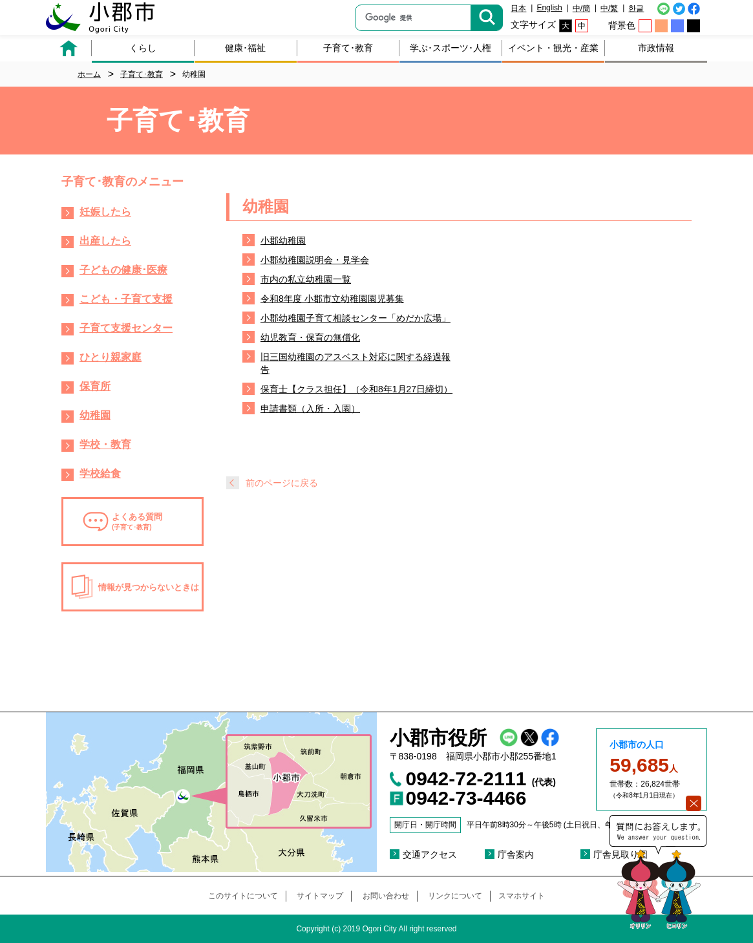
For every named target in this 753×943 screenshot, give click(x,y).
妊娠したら (105, 211)
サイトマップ (320, 895)
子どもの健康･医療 (123, 269)
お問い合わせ (386, 895)
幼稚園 (95, 415)
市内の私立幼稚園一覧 (305, 279)
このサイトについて (243, 895)
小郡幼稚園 (283, 240)
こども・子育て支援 (126, 298)
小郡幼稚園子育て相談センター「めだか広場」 (355, 318)
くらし (142, 48)
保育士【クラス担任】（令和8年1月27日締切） (356, 389)
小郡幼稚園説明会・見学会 (314, 260)
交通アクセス (430, 854)
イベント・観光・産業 (553, 48)
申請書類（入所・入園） (310, 408)
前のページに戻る (282, 483)
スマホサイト (521, 895)
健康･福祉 (245, 48)
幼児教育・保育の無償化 (310, 337)
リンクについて (455, 895)
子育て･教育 (348, 48)
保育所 (95, 386)
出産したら (105, 240)
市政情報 (656, 48)
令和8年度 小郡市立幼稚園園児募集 (332, 298)
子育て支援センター (126, 328)
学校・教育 (105, 444)
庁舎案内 (516, 854)
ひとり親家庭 (111, 357)
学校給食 (100, 473)
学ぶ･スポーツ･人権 (450, 48)
